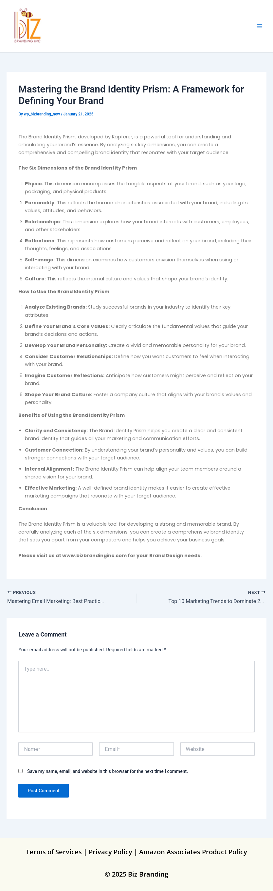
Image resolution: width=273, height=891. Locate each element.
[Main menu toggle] (259, 26)
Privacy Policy (110, 851)
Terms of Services (54, 851)
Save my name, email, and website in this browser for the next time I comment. (107, 771)
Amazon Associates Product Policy (193, 851)
